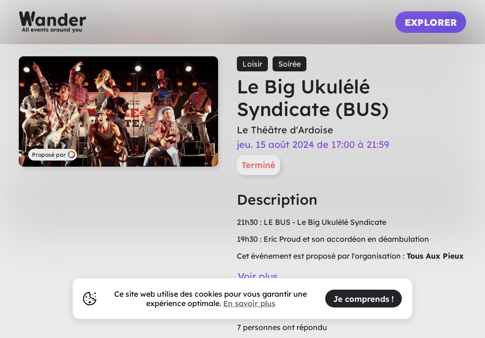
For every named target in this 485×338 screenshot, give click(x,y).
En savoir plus (249, 303)
